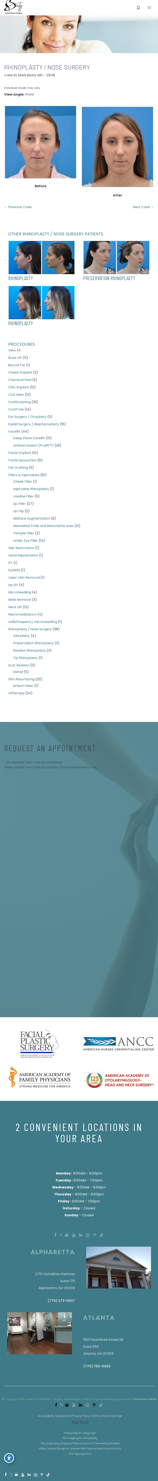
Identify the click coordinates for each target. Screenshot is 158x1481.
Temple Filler (23, 535)
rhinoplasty (20, 325)
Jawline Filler (23, 498)
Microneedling (19, 594)
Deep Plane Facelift (29, 440)
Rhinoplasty (20, 280)
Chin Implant (18, 389)
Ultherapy (16, 695)
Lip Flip (18, 513)
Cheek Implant (20, 374)
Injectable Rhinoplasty (31, 490)
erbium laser (23, 687)
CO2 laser (16, 396)
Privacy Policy (81, 1417)
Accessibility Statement (54, 1417)
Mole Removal (19, 601)
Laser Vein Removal (24, 579)
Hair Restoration (21, 549)
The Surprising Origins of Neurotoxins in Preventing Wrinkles (80, 1445)
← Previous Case (17, 209)
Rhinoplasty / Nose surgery (47, 69)
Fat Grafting (18, 469)
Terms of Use (100, 1417)
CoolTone (16, 411)
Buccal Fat (16, 367)
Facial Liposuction (22, 462)
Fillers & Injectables (24, 476)
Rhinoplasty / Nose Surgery (30, 631)
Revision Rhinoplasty (29, 652)
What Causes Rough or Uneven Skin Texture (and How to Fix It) (80, 1450)
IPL (10, 564)
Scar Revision (18, 667)
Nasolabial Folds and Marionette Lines (43, 527)
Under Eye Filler (25, 542)
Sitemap (116, 1417)
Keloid (18, 673)
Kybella (14, 572)
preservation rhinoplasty (109, 280)
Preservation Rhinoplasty (33, 645)
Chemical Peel (19, 381)
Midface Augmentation (31, 520)
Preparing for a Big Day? (80, 1434)
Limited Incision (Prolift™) (33, 447)
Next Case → (143, 209)
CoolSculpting (19, 403)
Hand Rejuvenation (23, 557)
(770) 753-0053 (96, 1368)
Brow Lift (15, 359)
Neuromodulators (22, 616)
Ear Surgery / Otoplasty (27, 418)
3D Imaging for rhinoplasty (80, 1440)
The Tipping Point (80, 1455)
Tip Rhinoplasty (25, 659)
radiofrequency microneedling (32, 623)
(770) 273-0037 (61, 1302)
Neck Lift (15, 609)
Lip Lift (13, 586)
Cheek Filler (22, 483)
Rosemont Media (145, 1401)
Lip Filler (19, 505)
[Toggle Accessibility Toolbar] (9, 1460)
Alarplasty (21, 637)
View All (14, 352)
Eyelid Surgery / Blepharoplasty (33, 426)
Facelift (14, 433)
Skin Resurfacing (21, 681)
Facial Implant (19, 454)
